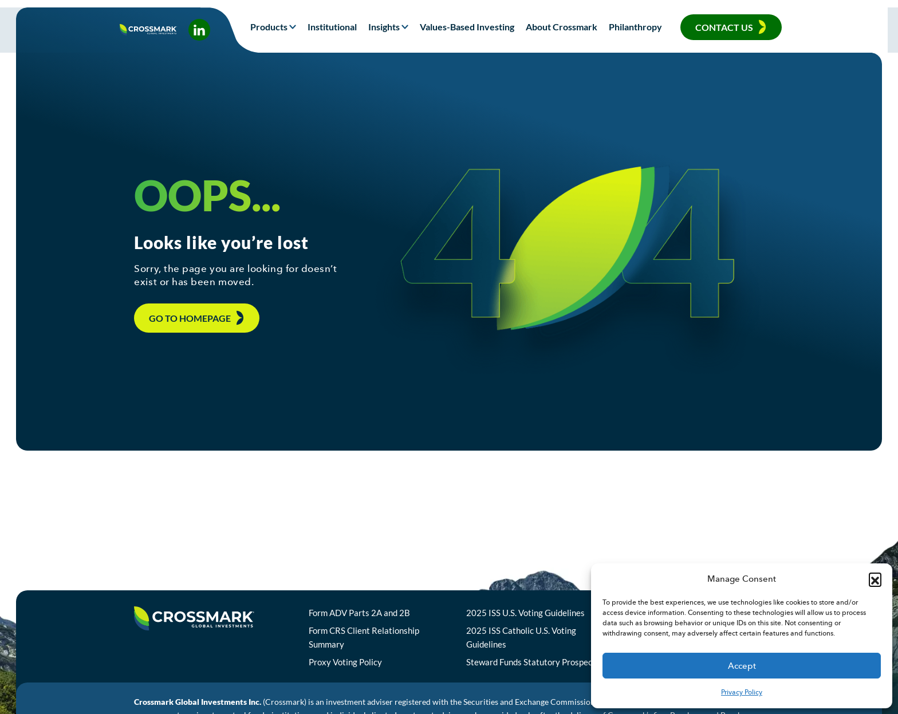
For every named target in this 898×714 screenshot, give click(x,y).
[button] (875, 579)
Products (268, 26)
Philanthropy (635, 26)
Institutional (332, 26)
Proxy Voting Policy (359, 669)
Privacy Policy (741, 692)
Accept (742, 666)
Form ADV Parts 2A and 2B (373, 619)
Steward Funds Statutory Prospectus (550, 669)
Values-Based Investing (467, 26)
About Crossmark (561, 26)
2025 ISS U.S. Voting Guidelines (540, 619)
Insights (384, 26)
